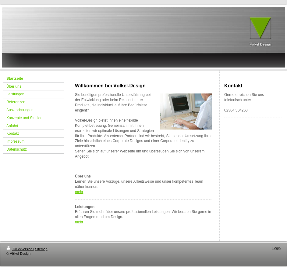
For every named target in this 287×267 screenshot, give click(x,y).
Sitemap (41, 249)
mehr (79, 192)
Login (276, 248)
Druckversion (19, 249)
